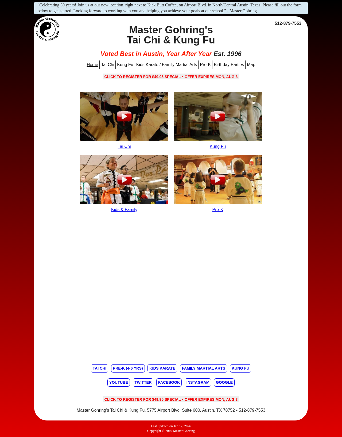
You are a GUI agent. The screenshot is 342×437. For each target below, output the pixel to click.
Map (251, 64)
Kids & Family (124, 209)
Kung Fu (125, 64)
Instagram (197, 382)
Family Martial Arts (203, 368)
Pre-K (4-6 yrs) (128, 368)
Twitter (142, 382)
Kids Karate (162, 368)
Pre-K (205, 64)
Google (224, 382)
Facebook (169, 382)
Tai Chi (107, 64)
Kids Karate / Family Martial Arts (166, 64)
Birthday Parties (229, 64)
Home (92, 64)
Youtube (118, 382)
